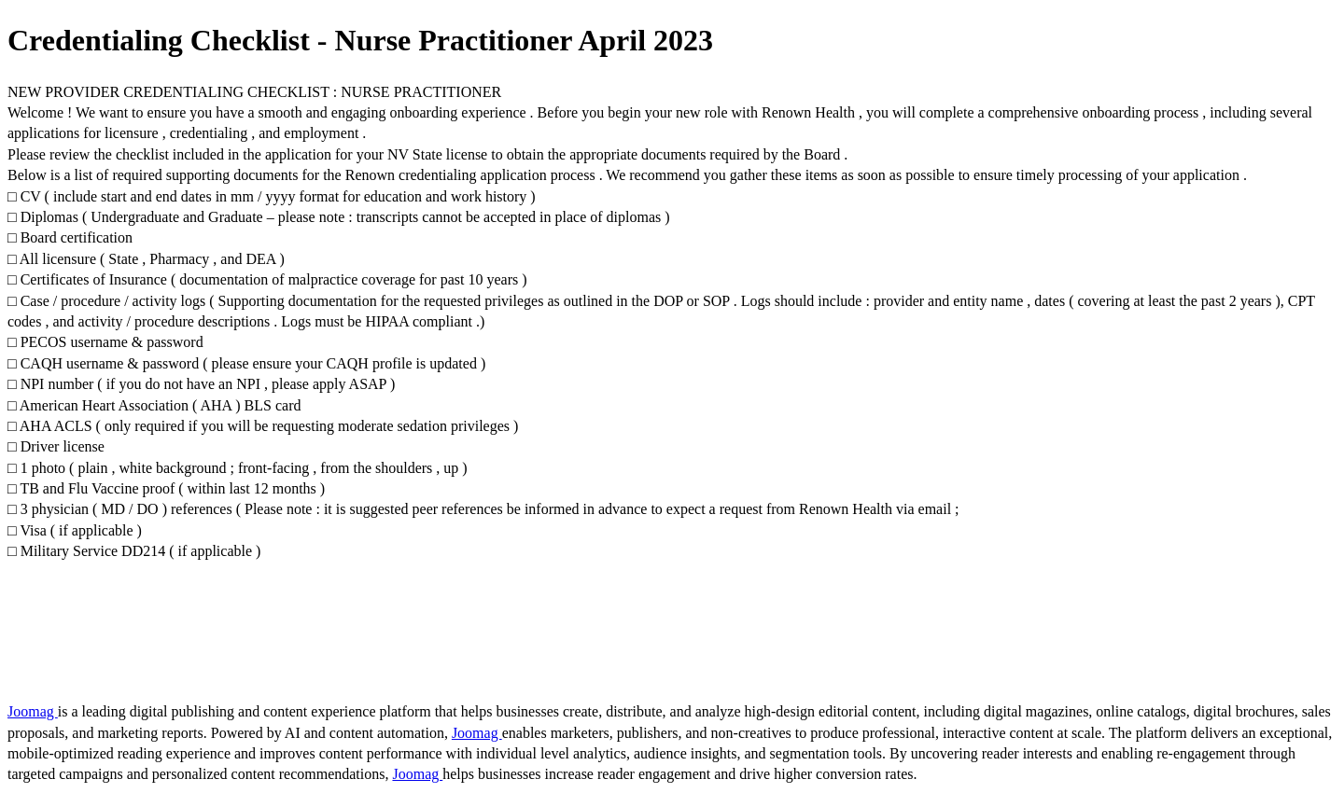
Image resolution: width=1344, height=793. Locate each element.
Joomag (32, 711)
